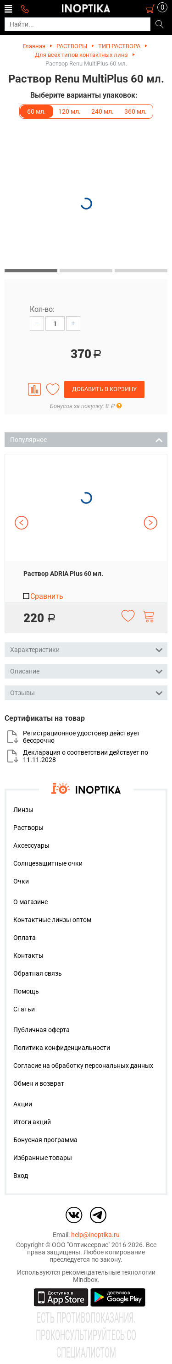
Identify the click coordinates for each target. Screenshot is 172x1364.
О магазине (30, 902)
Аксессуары (31, 845)
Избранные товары (42, 1157)
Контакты (28, 955)
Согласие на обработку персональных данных (83, 1065)
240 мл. (102, 111)
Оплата (24, 937)
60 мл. (36, 111)
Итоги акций (32, 1122)
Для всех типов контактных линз (81, 54)
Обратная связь (37, 973)
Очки (21, 881)
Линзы (23, 809)
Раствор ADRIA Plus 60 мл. (63, 573)
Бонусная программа (45, 1139)
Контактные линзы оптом (52, 919)
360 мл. (135, 111)
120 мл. (69, 111)
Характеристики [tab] (86, 649)
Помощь (26, 991)
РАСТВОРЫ (71, 46)
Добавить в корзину (104, 389)
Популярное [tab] (86, 439)
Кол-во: (42, 309)
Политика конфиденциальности (61, 1047)
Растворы (28, 827)
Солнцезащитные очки (48, 863)
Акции (22, 1104)
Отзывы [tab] (86, 692)
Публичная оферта (41, 1029)
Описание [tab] (86, 670)
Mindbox (85, 1279)
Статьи (24, 1009)
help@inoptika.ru (95, 1234)
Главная (34, 46)
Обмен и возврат (38, 1083)
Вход (20, 1175)
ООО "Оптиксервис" (81, 1244)
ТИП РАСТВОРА (119, 46)
